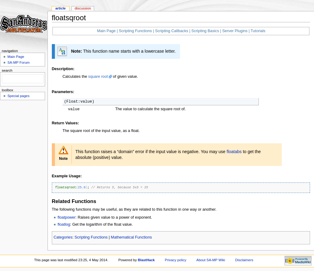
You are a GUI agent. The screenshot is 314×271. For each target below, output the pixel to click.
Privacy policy (175, 260)
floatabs (234, 151)
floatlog (64, 224)
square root (98, 76)
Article (60, 8)
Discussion (83, 8)
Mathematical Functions (131, 237)
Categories (63, 237)
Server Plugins (235, 31)
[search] (22, 79)
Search (7, 70)
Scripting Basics (205, 31)
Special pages (18, 96)
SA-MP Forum (18, 62)
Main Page (106, 31)
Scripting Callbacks (171, 31)
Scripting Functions (135, 31)
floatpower (67, 217)
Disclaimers (244, 260)
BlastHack (146, 260)
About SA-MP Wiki (210, 260)
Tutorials (258, 31)
